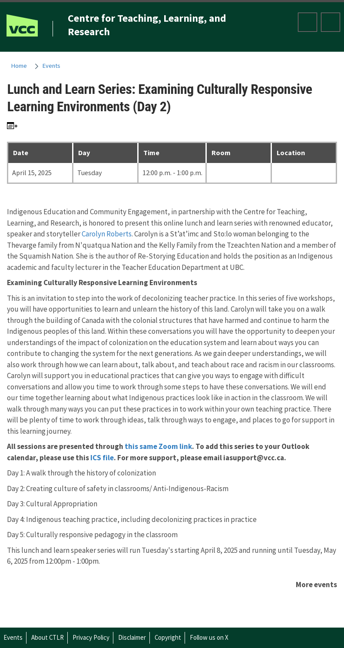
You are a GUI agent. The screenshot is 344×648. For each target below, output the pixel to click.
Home (19, 66)
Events (51, 66)
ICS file (102, 457)
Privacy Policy (91, 637)
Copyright (168, 637)
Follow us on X (209, 637)
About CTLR (47, 637)
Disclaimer (132, 637)
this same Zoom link (158, 446)
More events (316, 584)
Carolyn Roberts (107, 234)
